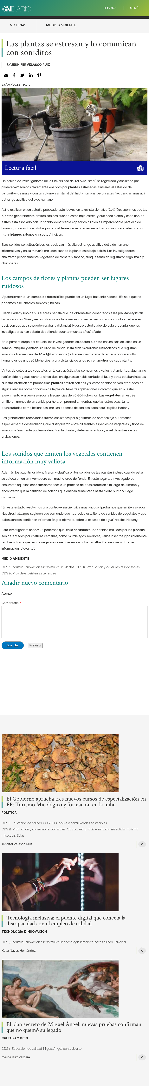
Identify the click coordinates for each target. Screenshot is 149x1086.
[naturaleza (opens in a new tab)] (82, 530)
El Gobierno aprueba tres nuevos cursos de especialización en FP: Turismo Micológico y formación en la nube (76, 802)
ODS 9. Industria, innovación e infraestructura (32, 567)
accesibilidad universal (110, 942)
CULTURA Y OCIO (15, 1038)
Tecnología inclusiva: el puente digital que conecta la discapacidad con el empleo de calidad (65, 921)
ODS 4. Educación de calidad (22, 823)
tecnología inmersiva (78, 942)
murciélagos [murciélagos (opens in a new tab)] (12, 234)
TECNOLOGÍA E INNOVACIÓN (24, 931)
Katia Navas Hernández (19, 950)
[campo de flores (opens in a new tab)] (43, 297)
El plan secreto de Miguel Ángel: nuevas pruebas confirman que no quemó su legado (73, 1027)
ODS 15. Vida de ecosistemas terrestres (29, 573)
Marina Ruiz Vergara (16, 1057)
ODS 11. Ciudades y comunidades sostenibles (75, 823)
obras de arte (72, 1048)
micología (9, 835)
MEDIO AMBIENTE (61, 25)
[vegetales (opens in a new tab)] (113, 395)
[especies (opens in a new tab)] (36, 485)
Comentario (10, 603)
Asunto (7, 593)
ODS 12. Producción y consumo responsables (108, 567)
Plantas (69, 567)
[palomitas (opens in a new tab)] (9, 193)
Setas (20, 835)
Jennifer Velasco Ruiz (30, 65)
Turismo (132, 829)
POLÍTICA (9, 812)
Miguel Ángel (52, 1048)
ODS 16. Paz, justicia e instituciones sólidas (96, 829)
